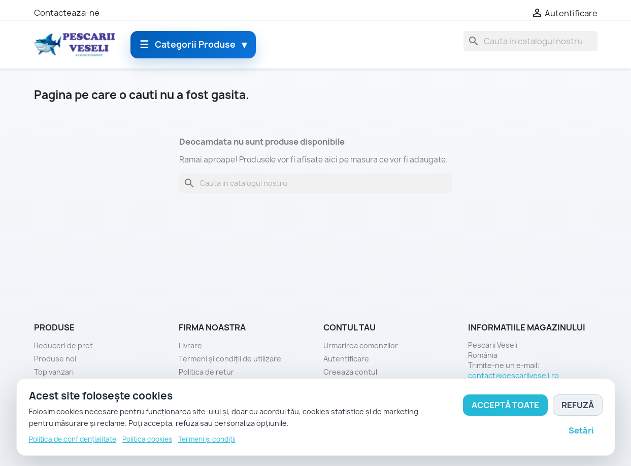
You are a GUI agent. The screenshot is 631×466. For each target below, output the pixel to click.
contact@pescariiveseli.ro (513, 375)
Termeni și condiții (207, 439)
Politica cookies (147, 439)
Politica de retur (206, 372)
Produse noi (55, 358)
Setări (581, 430)
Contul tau (349, 327)
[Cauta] (530, 41)
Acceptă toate (505, 405)
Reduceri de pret (63, 345)
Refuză (577, 405)
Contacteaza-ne (66, 12)
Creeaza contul (350, 372)
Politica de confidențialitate (72, 439)
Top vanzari (54, 372)
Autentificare (346, 358)
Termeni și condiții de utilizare (230, 358)
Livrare (190, 345)
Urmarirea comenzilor (360, 345)
